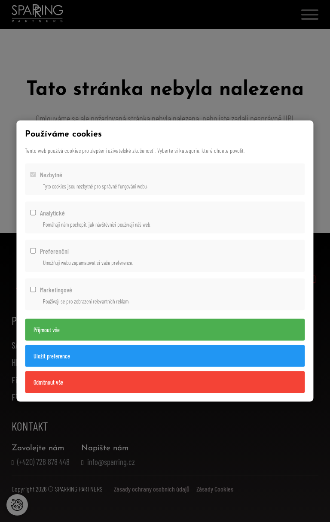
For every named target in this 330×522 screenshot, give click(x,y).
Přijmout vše (47, 329)
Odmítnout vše (48, 381)
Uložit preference (52, 355)
